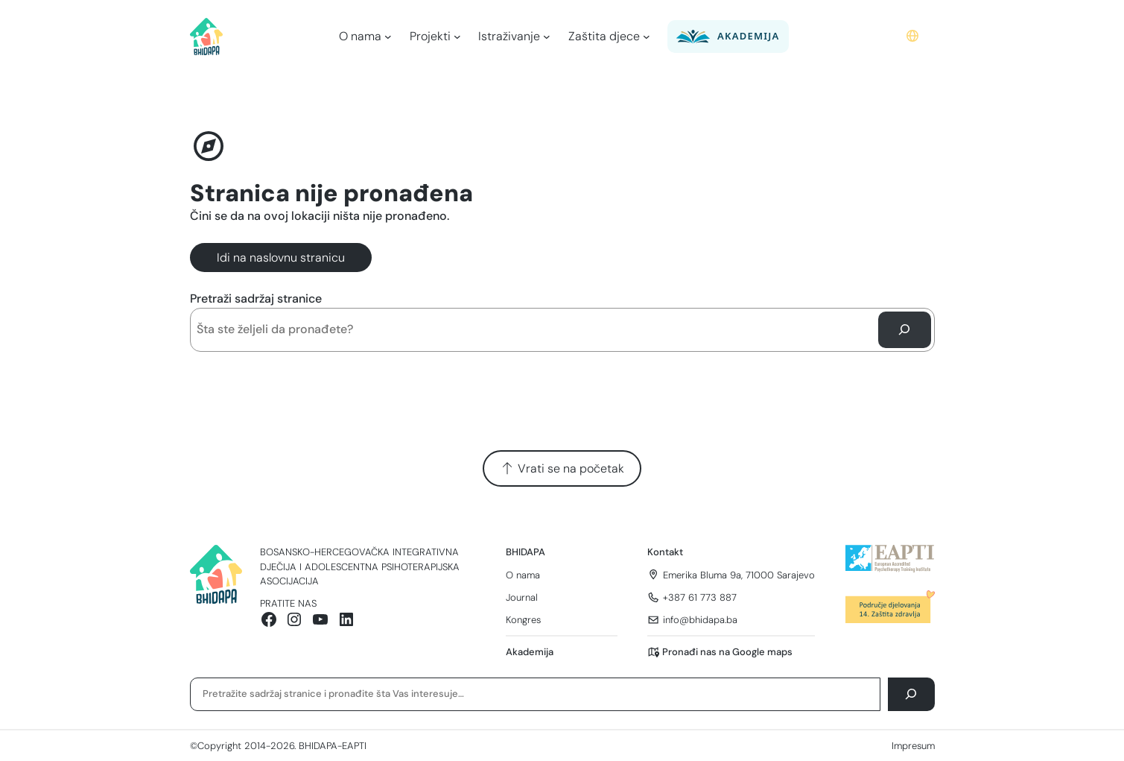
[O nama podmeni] (388, 36)
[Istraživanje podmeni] (546, 36)
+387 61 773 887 (700, 597)
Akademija (529, 651)
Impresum (913, 745)
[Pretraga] (904, 330)
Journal (522, 597)
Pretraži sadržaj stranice (256, 298)
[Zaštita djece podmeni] (646, 36)
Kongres (523, 619)
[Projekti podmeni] (457, 36)
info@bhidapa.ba (700, 619)
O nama (523, 575)
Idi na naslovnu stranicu (281, 257)
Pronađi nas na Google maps (727, 651)
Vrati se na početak (562, 468)
